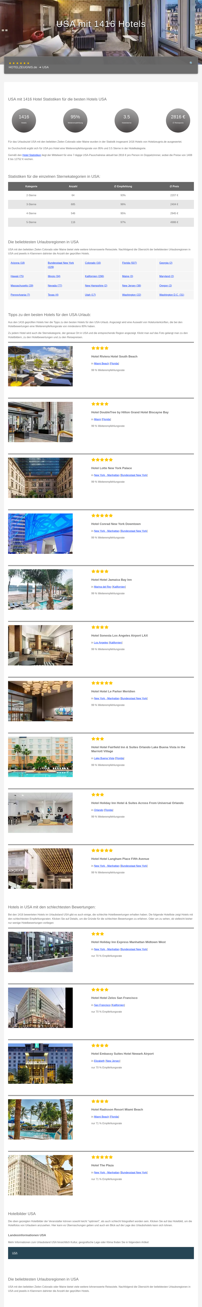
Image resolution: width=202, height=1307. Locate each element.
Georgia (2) (165, 262)
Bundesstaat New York (134, 475)
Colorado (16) (93, 262)
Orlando (98, 810)
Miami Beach (101, 363)
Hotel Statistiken (31, 155)
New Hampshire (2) (96, 285)
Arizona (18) (18, 262)
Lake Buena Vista (104, 758)
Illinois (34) (54, 276)
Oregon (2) (165, 285)
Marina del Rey (103, 586)
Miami (97, 419)
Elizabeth (99, 1061)
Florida (114, 363)
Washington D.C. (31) (171, 294)
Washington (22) (131, 294)
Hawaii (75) (17, 276)
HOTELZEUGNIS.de (23, 65)
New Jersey (113, 1061)
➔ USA (44, 67)
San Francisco (102, 1005)
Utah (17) (90, 294)
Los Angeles (101, 642)
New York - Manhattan (106, 475)
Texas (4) (53, 294)
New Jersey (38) (131, 285)
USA (14, 1253)
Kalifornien (119, 586)
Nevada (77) (55, 285)
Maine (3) (127, 276)
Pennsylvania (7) (20, 294)
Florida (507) (129, 262)
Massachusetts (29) (22, 285)
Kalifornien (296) (94, 276)
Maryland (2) (166, 276)
